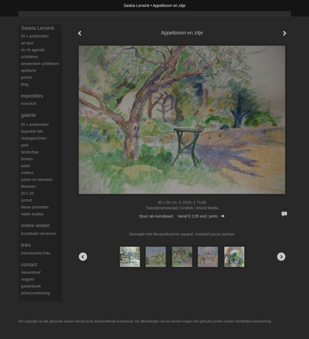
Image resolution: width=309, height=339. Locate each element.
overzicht (29, 103)
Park (25, 145)
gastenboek (31, 286)
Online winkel (35, 225)
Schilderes (29, 57)
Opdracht (28, 70)
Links (26, 245)
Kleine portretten (35, 207)
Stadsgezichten (34, 138)
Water (25, 166)
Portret (26, 77)
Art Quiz (27, 43)
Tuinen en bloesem (36, 179)
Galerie (28, 115)
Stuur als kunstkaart (182, 216)
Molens (27, 172)
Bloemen (28, 186)
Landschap (30, 152)
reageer (27, 279)
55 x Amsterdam (35, 36)
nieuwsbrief (31, 272)
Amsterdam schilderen (40, 63)
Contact (29, 264)
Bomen (27, 159)
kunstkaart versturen (38, 233)
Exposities (32, 96)
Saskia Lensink (136, 5)
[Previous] (83, 257)
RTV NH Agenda (33, 50)
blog (24, 84)
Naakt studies (32, 214)
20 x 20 (27, 193)
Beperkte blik (32, 131)
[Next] (281, 257)
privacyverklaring (35, 293)
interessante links (36, 253)
